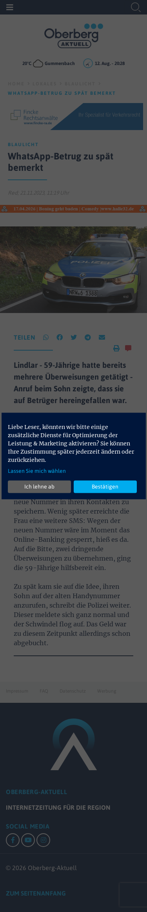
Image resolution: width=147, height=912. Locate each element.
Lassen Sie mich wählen (37, 470)
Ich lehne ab (39, 486)
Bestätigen (105, 486)
